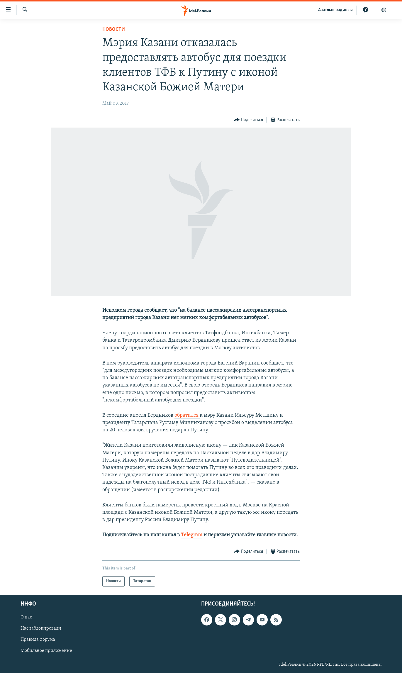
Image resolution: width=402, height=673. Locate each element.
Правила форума (38, 639)
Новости (113, 29)
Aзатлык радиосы (335, 10)
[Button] (248, 120)
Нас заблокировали (41, 628)
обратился (187, 415)
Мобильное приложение (46, 650)
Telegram (191, 535)
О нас (26, 617)
